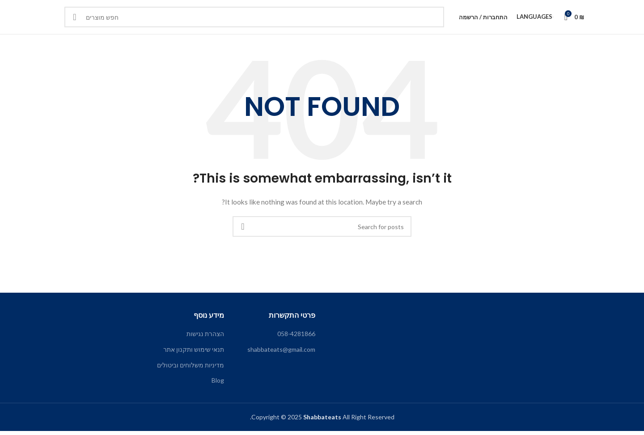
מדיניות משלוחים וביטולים (190, 368)
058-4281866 (296, 337)
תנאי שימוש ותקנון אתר (193, 353)
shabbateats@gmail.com (281, 353)
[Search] (254, 19)
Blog (218, 384)
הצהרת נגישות (205, 337)
